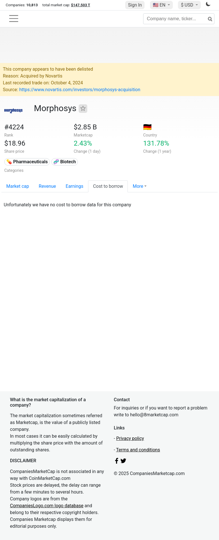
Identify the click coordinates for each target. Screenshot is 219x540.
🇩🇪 (147, 127)
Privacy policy (130, 438)
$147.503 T (80, 5)
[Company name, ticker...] (178, 18)
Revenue (47, 186)
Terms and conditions (138, 450)
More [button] (138, 186)
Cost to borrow (108, 186)
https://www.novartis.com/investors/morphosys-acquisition (79, 89)
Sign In (135, 5)
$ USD (187, 5)
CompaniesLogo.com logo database (46, 505)
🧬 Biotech (64, 161)
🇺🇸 (160, 5)
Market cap (17, 186)
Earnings (74, 186)
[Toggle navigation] (14, 18)
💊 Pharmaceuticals (27, 161)
